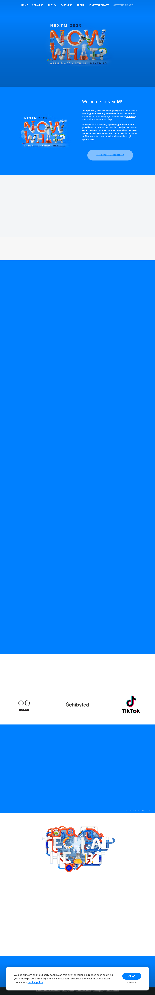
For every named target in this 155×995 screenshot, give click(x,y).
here (92, 139)
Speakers (37, 5)
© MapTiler (129, 811)
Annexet (130, 116)
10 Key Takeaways (99, 5)
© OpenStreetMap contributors (143, 811)
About (80, 5)
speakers (110, 136)
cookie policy (35, 982)
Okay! (131, 976)
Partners (67, 5)
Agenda (52, 5)
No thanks (131, 982)
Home (24, 5)
